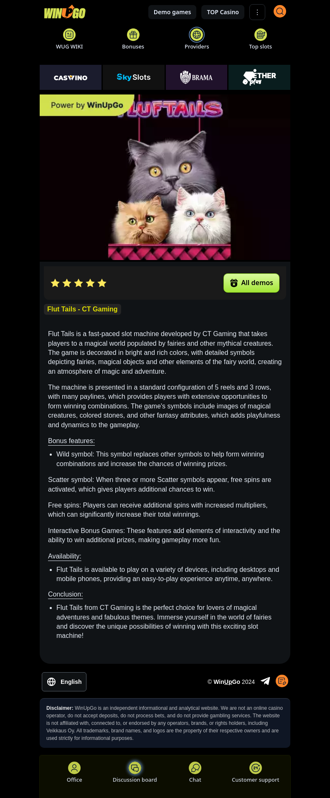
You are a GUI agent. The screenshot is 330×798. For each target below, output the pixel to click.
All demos (251, 282)
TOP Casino (223, 12)
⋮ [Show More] (257, 12)
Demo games (172, 12)
